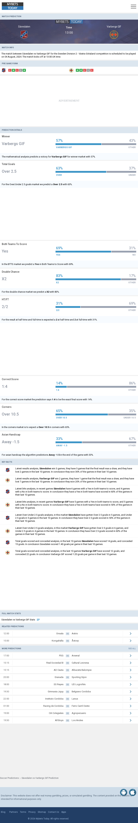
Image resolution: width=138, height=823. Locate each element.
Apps (63, 812)
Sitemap (42, 812)
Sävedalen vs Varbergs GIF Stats (20, 619)
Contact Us (53, 812)
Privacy (32, 812)
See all (132, 648)
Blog (3, 812)
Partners (13, 812)
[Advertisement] (69, 101)
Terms (23, 812)
